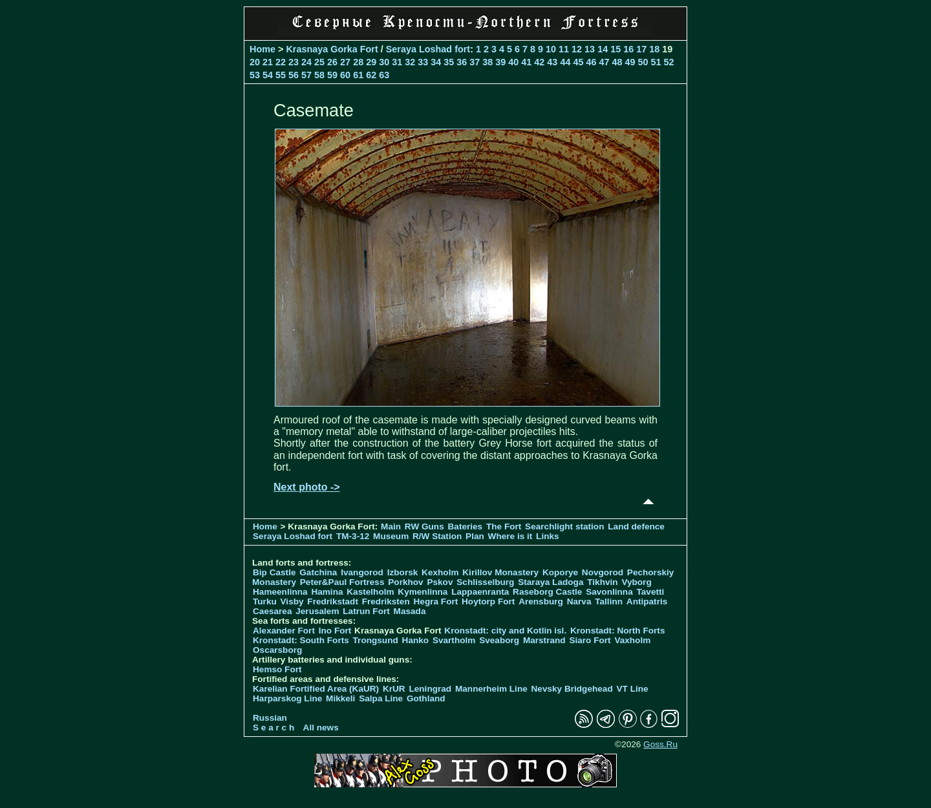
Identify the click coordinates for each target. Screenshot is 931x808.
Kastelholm (370, 592)
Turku (265, 601)
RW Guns (424, 526)
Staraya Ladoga (550, 582)
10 (551, 49)
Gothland (426, 698)
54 (267, 75)
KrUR (394, 689)
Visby (292, 601)
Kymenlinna (422, 592)
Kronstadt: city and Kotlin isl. (505, 630)
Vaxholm (632, 640)
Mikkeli (340, 698)
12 (577, 49)
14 (602, 49)
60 (345, 75)
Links (547, 536)
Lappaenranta (480, 592)
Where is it (510, 536)
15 (615, 49)
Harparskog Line (287, 698)
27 (345, 62)
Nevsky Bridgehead (572, 689)
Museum (391, 536)
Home (262, 49)
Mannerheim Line (491, 689)
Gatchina (318, 572)
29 (371, 62)
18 (654, 49)
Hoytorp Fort (488, 601)
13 (589, 49)
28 (358, 62)
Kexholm (440, 572)
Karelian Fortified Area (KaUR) (316, 689)
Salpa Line (381, 698)
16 (628, 49)
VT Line (632, 689)
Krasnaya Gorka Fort (332, 49)
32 (410, 62)
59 (332, 75)
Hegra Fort (436, 601)
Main (391, 526)
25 (319, 62)
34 (436, 62)
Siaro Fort (589, 640)
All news (321, 727)
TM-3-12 (352, 536)
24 (306, 62)
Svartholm (454, 640)
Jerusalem (317, 611)
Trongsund (375, 640)
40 (513, 62)
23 (293, 62)
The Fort (503, 526)
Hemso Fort (277, 669)
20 (255, 62)
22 (280, 62)
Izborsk (402, 572)
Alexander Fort (284, 630)
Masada (410, 611)
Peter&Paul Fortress (342, 582)
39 (500, 62)
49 (630, 62)
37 (474, 62)
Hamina (327, 592)
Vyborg (636, 582)
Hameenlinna (280, 592)
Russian (270, 718)
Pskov (440, 582)
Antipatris (646, 601)
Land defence (636, 526)
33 (423, 62)
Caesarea (272, 611)
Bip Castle (274, 572)
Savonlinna (609, 592)
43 (552, 62)
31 (397, 62)
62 (371, 75)
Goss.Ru (660, 744)
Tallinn (609, 601)
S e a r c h (273, 727)
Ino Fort (335, 630)
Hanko (415, 640)
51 (655, 62)
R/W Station (437, 536)
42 (539, 62)
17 (641, 49)
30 (384, 62)
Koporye (560, 572)
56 (293, 75)
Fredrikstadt (332, 601)
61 (358, 75)
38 (487, 62)
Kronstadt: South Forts (301, 640)
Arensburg (541, 601)
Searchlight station (564, 526)
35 (449, 62)
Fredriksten (386, 601)
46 (591, 62)
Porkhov (405, 582)
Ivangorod (362, 572)
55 (280, 75)
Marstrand (544, 640)
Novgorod (602, 572)
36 (461, 62)
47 (604, 62)
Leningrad (430, 689)
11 (564, 49)
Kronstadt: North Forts (617, 630)
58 (319, 75)
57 (306, 75)
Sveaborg (499, 640)
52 (669, 62)
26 (332, 62)
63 (384, 75)
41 (526, 62)
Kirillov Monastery (500, 572)
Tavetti (650, 592)
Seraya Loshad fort (428, 49)
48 (617, 62)
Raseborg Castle (547, 592)
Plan (475, 536)
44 (565, 62)
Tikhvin (602, 582)
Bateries (465, 526)
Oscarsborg (277, 650)
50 (642, 62)
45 (578, 62)
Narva (579, 601)
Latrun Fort (366, 611)
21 (267, 62)
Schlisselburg (485, 582)
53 (255, 75)
